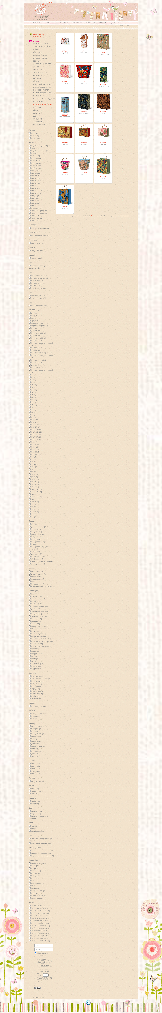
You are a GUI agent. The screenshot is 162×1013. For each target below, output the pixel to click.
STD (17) (35, 464)
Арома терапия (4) (38, 599)
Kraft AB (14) (36, 158)
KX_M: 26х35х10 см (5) (40, 911)
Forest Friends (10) (39, 863)
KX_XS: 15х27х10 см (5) (41, 916)
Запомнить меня (44, 953)
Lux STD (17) (36, 191)
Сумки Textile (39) (38, 288)
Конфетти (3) (36, 619)
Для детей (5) (36, 554)
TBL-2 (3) (35, 484)
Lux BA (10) (36, 176)
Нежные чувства (41, 90)
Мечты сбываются (42, 87)
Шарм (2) (35, 651)
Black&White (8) (37, 691)
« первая (62, 216)
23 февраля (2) (37, 559)
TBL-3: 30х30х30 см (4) (40, 928)
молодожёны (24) (38, 734)
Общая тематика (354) (40, 228)
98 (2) (33, 412)
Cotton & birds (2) (38, 891)
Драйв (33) (35, 609)
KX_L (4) (34, 442)
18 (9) (33, 395)
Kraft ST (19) (36, 166)
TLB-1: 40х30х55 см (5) (40, 918)
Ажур (35, 49)
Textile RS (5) (36, 216)
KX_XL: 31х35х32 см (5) (41, 913)
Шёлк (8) (34, 659)
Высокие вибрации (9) (40, 676)
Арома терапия (40, 44)
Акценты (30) (36, 596)
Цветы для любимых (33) (41, 646)
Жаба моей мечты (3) (40, 611)
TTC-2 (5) (35, 512)
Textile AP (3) (36, 492)
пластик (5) (35, 804)
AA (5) (33, 415)
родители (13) (37, 736)
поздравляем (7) (38, 579)
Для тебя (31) (36, 529)
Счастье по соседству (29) (42, 641)
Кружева (37, 78)
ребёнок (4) (36, 741)
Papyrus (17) (36, 669)
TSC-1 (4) (35, 507)
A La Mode (37, 122)
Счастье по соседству (44, 99)
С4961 (83, 81)
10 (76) (34, 385)
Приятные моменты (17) (41, 639)
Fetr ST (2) (35, 156)
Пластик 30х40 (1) (38, 353)
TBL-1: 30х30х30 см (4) (40, 926)
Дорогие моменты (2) (40, 606)
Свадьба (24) (36, 532)
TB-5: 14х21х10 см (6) (40, 908)
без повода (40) (37, 571)
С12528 (65, 172)
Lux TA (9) (35, 196)
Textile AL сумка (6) (39, 211)
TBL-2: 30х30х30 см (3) (40, 933)
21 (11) (34, 400)
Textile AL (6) (36, 489)
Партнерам (77, 23)
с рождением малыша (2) (41, 586)
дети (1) (34, 754)
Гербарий (37, 61)
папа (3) (34, 749)
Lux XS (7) (35, 206)
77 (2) (33, 410)
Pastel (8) (35, 868)
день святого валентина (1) (42, 561)
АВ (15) (34, 313)
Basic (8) (34, 866)
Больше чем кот (41, 58)
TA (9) (33, 469)
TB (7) (33, 472)
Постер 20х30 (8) (38, 328)
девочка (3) (36, 744)
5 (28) (33, 377)
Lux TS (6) (35, 201)
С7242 (103, 52)
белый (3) (35, 828)
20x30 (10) (35, 764)
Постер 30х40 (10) (38, 348)
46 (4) (33, 407)
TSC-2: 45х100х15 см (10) (41, 906)
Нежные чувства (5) (39, 634)
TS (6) (33, 504)
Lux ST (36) (36, 188)
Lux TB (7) (35, 198)
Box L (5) (35, 133)
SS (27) (34, 459)
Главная (36, 23)
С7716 (64, 51)
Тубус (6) (35, 148)
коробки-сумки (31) (39, 305)
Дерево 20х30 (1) (38, 330)
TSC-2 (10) (35, 509)
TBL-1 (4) (35, 482)
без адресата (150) (39, 726)
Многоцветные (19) (39, 295)
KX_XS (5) (35, 452)
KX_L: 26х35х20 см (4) (40, 923)
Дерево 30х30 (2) (38, 335)
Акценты (37, 52)
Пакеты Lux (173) (38, 285)
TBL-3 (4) (35, 487)
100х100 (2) (36, 791)
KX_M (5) (35, 444)
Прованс (37, 96)
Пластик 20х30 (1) (38, 333)
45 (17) (34, 405)
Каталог (102, 23)
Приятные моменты (42, 93)
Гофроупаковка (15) (39, 275)
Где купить (115, 23)
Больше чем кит (40, 55)
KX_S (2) (35, 447)
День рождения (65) (39, 527)
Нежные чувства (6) (39, 681)
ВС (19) (34, 316)
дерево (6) (35, 801)
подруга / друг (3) (38, 746)
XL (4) (33, 514)
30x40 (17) (35, 769)
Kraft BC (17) (36, 161)
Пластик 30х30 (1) (38, 338)
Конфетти (37, 75)
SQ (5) (34, 457)
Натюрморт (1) (37, 631)
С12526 (103, 176)
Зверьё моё (38, 70)
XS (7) (33, 517)
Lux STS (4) (36, 193)
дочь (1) (34, 756)
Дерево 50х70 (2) (38, 365)
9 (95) (33, 382)
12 (101, 216)
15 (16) (34, 392)
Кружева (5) (36, 621)
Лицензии (90, 23)
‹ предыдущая (73, 216)
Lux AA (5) (35, 171)
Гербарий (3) (36, 604)
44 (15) (34, 402)
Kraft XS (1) (36, 168)
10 (95, 216)
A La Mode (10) (37, 664)
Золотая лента (40, 72)
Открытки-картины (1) (40, 636)
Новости (49, 23)
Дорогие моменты (42, 64)
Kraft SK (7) (36, 163)
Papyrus (37, 41)
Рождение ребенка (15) (40, 537)
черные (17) (36, 814)
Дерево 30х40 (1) (38, 350)
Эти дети (37, 119)
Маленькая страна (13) (40, 626)
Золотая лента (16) (39, 616)
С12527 (84, 172)
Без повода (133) (38, 524)
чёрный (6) (35, 826)
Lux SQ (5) (35, 183)
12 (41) (34, 387)
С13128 (103, 85)
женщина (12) (36, 716)
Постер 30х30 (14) (38, 340)
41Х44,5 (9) (36, 771)
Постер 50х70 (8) (38, 362)
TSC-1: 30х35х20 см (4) (40, 931)
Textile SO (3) (36, 220)
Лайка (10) (35, 624)
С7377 (83, 51)
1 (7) (33, 375)
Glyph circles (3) (37, 883)
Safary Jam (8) (37, 694)
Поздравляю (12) (38, 542)
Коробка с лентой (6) (39, 151)
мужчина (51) (36, 731)
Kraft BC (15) (36, 432)
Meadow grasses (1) (39, 898)
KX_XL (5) (35, 449)
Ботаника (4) (36, 686)
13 (104, 216)
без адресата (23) (38, 714)
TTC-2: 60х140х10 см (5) (41, 921)
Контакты (124, 26)
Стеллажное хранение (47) (42, 851)
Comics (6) (35, 873)
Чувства (37, 107)
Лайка (36, 81)
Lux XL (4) (35, 203)
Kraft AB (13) (36, 429)
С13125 (103, 112)
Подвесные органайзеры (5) (42, 856)
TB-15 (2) (35, 479)
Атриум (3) (35, 689)
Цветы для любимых (43, 104)
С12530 (84, 142)
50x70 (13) (35, 774)
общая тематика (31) (39, 243)
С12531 (65, 142)
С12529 (103, 142)
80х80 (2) (35, 789)
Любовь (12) (36, 544)
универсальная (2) (38, 258)
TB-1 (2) (34, 474)
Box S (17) (35, 138)
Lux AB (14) (36, 173)
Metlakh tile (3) (37, 886)
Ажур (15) (35, 594)
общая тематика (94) (39, 251)
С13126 (84, 112)
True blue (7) (36, 699)
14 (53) (34, 390)
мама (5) (34, 739)
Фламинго (38, 101)
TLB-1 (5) (35, 502)
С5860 (64, 81)
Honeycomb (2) (37, 893)
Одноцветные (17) (38, 298)
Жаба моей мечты (41, 46)
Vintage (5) (35, 876)
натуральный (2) (38, 831)
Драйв (36, 67)
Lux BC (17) (36, 181)
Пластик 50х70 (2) (38, 367)
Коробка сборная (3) (39, 146)
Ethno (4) (35, 878)
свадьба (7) (36, 576)
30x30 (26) (35, 766)
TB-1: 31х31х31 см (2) (40, 938)
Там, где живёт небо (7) (41, 679)
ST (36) (34, 462)
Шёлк (35, 116)
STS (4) (34, 467)
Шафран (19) (36, 654)
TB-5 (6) (34, 477)
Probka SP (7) (36, 208)
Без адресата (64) (38, 706)
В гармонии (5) (37, 684)
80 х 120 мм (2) (37, 781)
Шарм (35, 110)
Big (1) (34, 153)
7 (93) (33, 380)
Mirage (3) (35, 888)
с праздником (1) (38, 564)
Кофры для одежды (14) (41, 853)
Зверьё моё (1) (37, 614)
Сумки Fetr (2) (37, 280)
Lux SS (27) (36, 186)
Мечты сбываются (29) (40, 629)
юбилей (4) (35, 581)
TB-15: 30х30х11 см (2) (40, 941)
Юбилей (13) (36, 539)
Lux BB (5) (35, 178)
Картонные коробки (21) (41, 843)
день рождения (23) (39, 574)
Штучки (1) (35, 656)
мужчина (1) (36, 719)
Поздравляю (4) (37, 584)
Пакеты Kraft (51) (38, 283)
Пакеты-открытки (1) (39, 278)
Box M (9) (35, 136)
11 (98, 216)
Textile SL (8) (36, 218)
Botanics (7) (36, 871)
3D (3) (33, 661)
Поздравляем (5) (38, 556)
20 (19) (34, 397)
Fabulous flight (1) (38, 896)
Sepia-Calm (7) (37, 696)
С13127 (65, 115)
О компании (62, 23)
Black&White (39, 125)
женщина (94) (36, 729)
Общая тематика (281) (40, 236)
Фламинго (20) (37, 644)
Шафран (36, 113)
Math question (43, 973)
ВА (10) (34, 318)
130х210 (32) (36, 794)
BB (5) (33, 417)
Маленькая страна (42, 84)
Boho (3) (34, 881)
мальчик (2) (36, 751)
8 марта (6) (35, 551)
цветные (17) (36, 811)
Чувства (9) (36, 649)
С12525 (65, 207)
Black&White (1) (37, 666)
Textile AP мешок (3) (39, 213)
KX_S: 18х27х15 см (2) (40, 936)
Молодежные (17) (38, 534)
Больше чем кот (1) (39, 601)
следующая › (114, 216)
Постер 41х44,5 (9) (39, 360)
